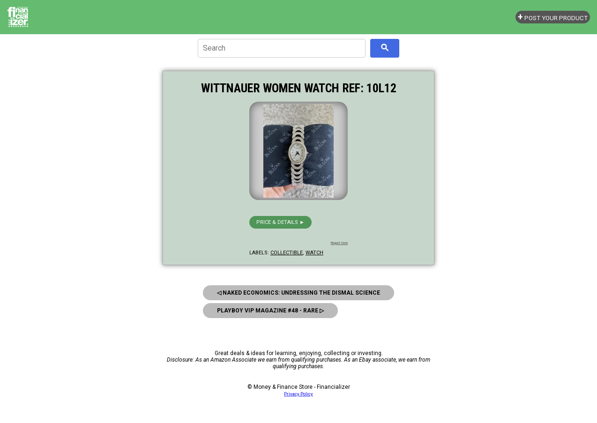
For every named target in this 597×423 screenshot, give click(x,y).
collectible (286, 253)
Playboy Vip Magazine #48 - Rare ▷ (270, 310)
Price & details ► (280, 222)
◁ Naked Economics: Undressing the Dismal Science (298, 292)
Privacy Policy (298, 393)
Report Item (339, 243)
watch (314, 253)
